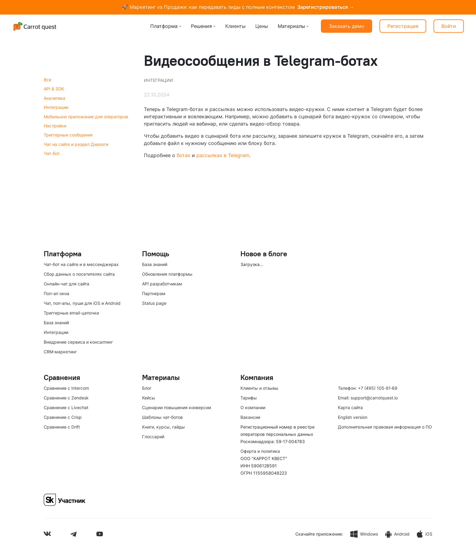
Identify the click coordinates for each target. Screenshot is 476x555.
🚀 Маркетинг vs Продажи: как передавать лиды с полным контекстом (238, 7)
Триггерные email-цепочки (71, 312)
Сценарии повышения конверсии (176, 407)
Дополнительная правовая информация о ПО (385, 426)
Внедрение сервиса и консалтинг (78, 342)
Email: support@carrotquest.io (368, 397)
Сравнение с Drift (62, 426)
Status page (154, 303)
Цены (261, 26)
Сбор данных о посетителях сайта (79, 274)
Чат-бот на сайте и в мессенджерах (81, 264)
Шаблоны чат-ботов (162, 417)
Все (47, 79)
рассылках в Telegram (222, 155)
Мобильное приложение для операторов (86, 116)
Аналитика (54, 98)
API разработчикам (162, 283)
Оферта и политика (260, 451)
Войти (448, 26)
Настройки (55, 125)
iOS (424, 534)
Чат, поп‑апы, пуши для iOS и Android (82, 303)
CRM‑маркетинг (60, 351)
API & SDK (54, 88)
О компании (252, 407)
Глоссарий (153, 436)
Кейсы (148, 397)
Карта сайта (350, 407)
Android (397, 534)
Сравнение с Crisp (63, 417)
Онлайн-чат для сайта (66, 283)
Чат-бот (51, 153)
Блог (146, 388)
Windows (364, 534)
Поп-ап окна (56, 293)
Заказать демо (346, 26)
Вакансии (250, 417)
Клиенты (235, 26)
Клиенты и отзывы (259, 388)
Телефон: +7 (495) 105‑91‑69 (367, 388)
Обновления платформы (167, 274)
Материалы (291, 26)
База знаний (56, 322)
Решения (201, 26)
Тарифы (248, 397)
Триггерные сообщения (68, 134)
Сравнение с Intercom (66, 388)
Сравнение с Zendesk (66, 397)
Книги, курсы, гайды (163, 426)
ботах (183, 155)
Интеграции (56, 107)
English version (352, 417)
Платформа (164, 26)
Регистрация (402, 26)
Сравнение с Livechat (66, 407)
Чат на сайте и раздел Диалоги (76, 144)
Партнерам (153, 293)
